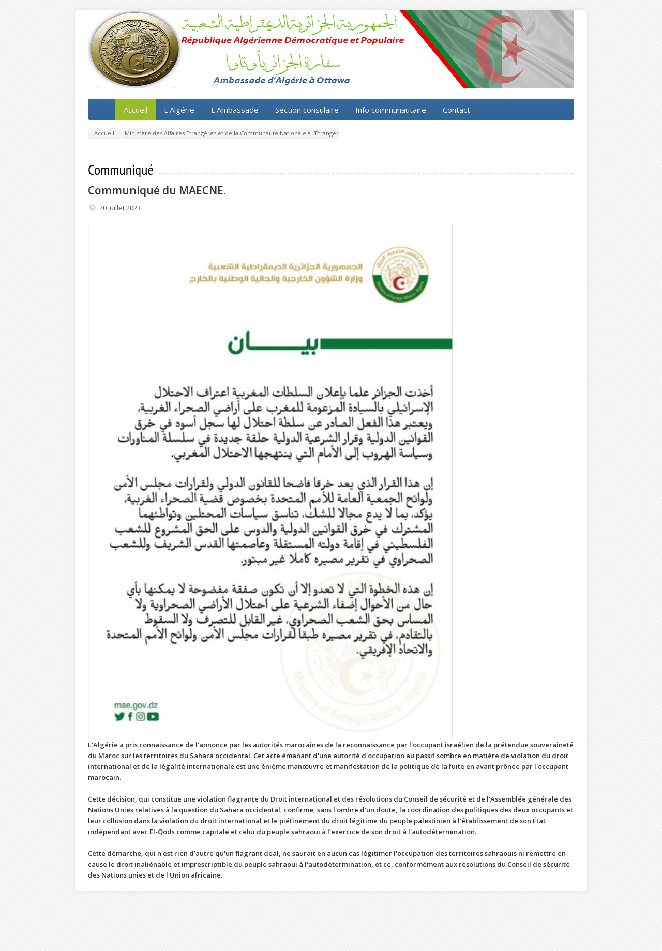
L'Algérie (179, 109)
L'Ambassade (235, 109)
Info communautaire (390, 109)
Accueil (135, 109)
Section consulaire (307, 109)
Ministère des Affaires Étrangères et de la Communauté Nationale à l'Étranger (232, 133)
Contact (456, 109)
